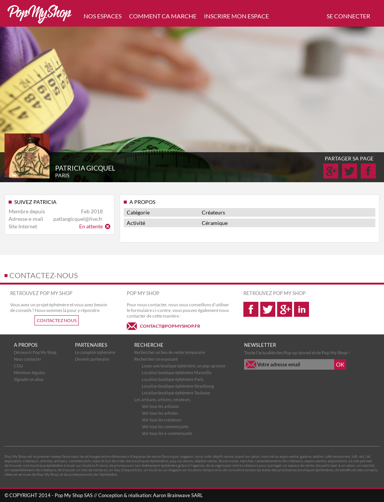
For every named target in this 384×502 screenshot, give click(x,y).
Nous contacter (27, 359)
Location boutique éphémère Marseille (177, 372)
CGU (18, 365)
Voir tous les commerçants (165, 426)
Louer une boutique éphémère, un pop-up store (183, 365)
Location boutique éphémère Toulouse (176, 392)
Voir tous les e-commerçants (167, 433)
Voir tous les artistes (160, 413)
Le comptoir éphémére (95, 352)
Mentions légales (29, 372)
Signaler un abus (29, 379)
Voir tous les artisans (160, 406)
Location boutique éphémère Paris (173, 379)
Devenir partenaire (92, 359)
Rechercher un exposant (156, 359)
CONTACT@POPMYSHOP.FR (170, 326)
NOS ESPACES (103, 15)
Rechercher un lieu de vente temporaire (169, 352)
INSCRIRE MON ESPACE (236, 15)
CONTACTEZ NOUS (56, 320)
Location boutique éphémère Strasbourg (178, 386)
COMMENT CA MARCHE (162, 15)
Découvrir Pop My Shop (35, 352)
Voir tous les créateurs (162, 419)
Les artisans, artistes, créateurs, (162, 399)
